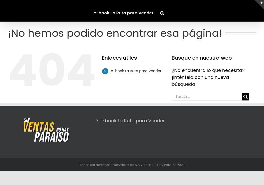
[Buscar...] (207, 96)
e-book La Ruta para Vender (136, 70)
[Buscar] (245, 96)
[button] (162, 11)
